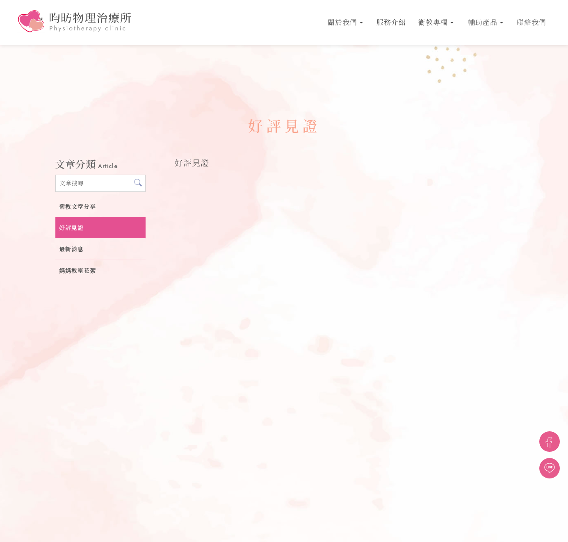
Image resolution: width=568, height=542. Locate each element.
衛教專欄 (433, 22)
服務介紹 (391, 22)
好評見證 (71, 228)
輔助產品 (482, 22)
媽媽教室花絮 (77, 270)
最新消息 (71, 249)
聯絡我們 (531, 22)
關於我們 (342, 22)
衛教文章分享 (77, 207)
